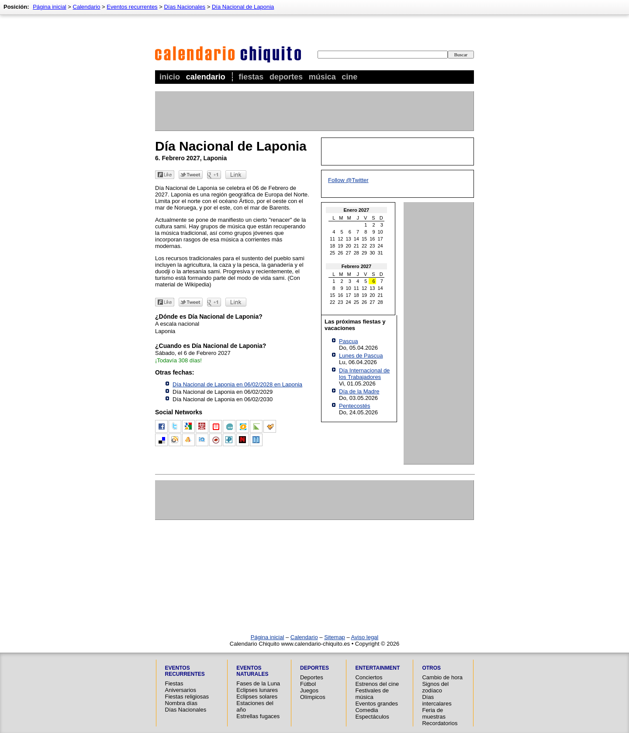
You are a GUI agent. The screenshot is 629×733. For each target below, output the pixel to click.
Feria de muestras (433, 713)
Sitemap (334, 637)
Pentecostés (354, 406)
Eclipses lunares (257, 690)
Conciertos (368, 677)
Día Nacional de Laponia (243, 6)
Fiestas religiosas (187, 696)
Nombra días (181, 703)
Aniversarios (181, 690)
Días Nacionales (184, 6)
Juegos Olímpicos (312, 693)
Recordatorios (439, 723)
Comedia (366, 710)
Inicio (169, 76)
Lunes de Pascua (361, 355)
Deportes (286, 76)
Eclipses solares (256, 696)
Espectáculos (372, 716)
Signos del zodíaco (435, 687)
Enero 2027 (357, 210)
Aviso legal (365, 637)
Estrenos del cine (377, 684)
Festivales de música (372, 693)
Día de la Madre (359, 391)
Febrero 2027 (356, 266)
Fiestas (250, 76)
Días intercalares (436, 700)
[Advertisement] (314, 111)
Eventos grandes (376, 703)
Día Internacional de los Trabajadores (364, 373)
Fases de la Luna (258, 683)
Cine (349, 76)
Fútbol (308, 684)
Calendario (205, 76)
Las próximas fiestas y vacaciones (355, 324)
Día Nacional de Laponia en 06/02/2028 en (237, 384)
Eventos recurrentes (132, 6)
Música (322, 76)
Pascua (348, 341)
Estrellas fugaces (258, 716)
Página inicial (49, 6)
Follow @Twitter (348, 180)
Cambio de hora (442, 677)
